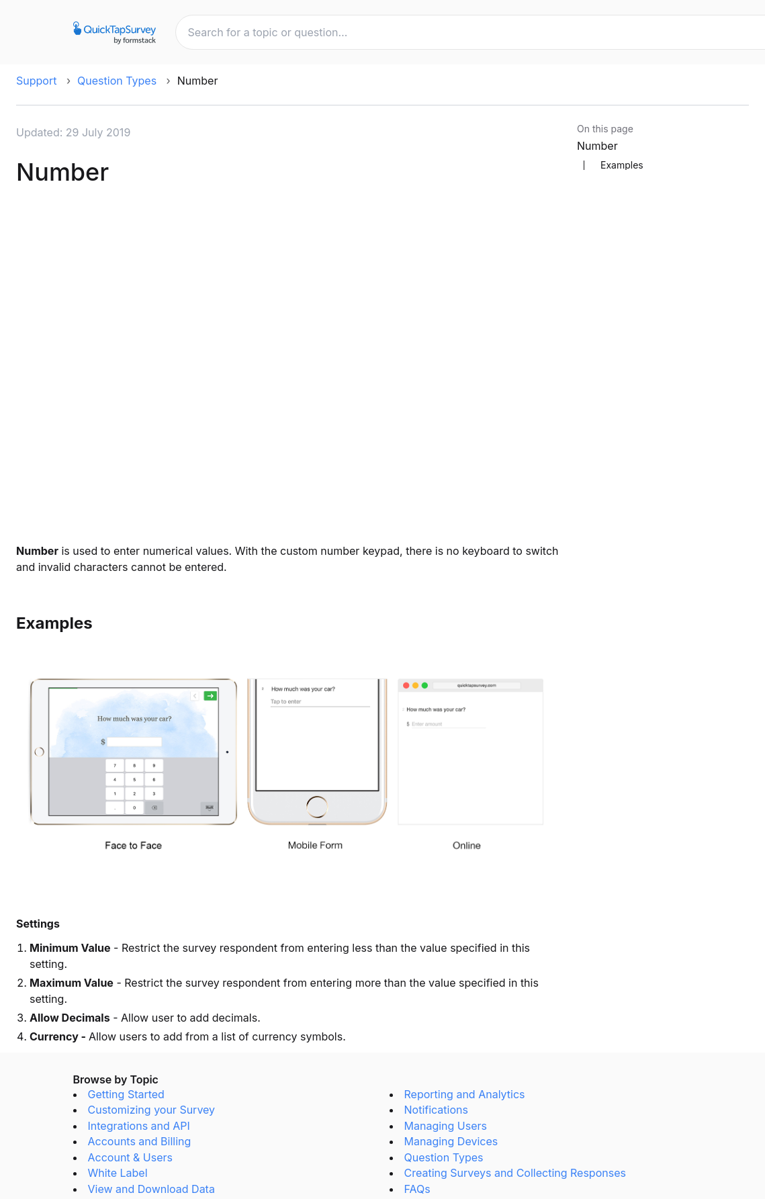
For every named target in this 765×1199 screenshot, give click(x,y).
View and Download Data (151, 1189)
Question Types (116, 80)
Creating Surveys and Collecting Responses (515, 1173)
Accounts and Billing (139, 1141)
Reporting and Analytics (464, 1094)
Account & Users (130, 1157)
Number (597, 145)
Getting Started (126, 1094)
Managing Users (445, 1126)
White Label (118, 1173)
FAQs (417, 1189)
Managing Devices (451, 1141)
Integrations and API (139, 1126)
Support (36, 80)
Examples (621, 165)
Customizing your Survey (152, 1109)
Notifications (436, 1109)
